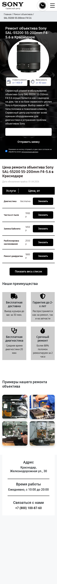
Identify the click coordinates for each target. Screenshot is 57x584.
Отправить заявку (28, 142)
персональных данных (29, 152)
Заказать (43, 201)
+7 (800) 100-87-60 (28, 508)
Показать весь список (28, 271)
